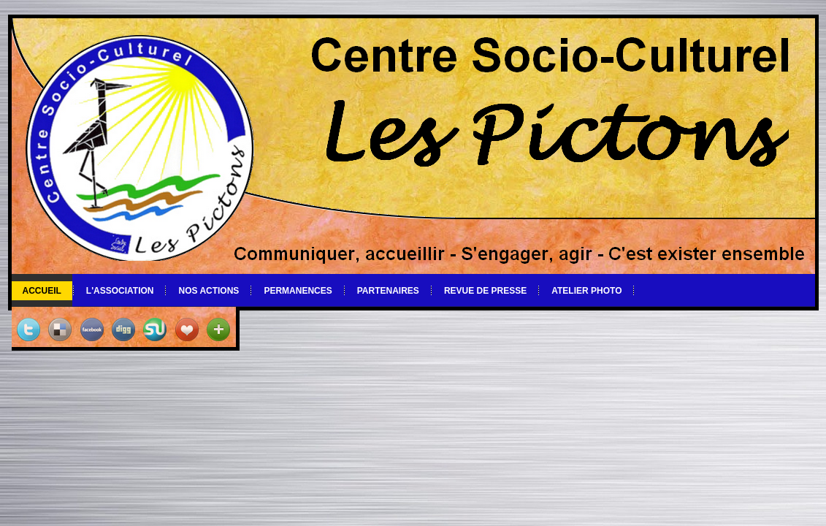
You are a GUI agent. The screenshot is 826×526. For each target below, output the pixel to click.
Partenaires (388, 291)
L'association (120, 291)
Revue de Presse (485, 291)
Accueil (42, 291)
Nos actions (208, 291)
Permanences (298, 291)
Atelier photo (586, 291)
